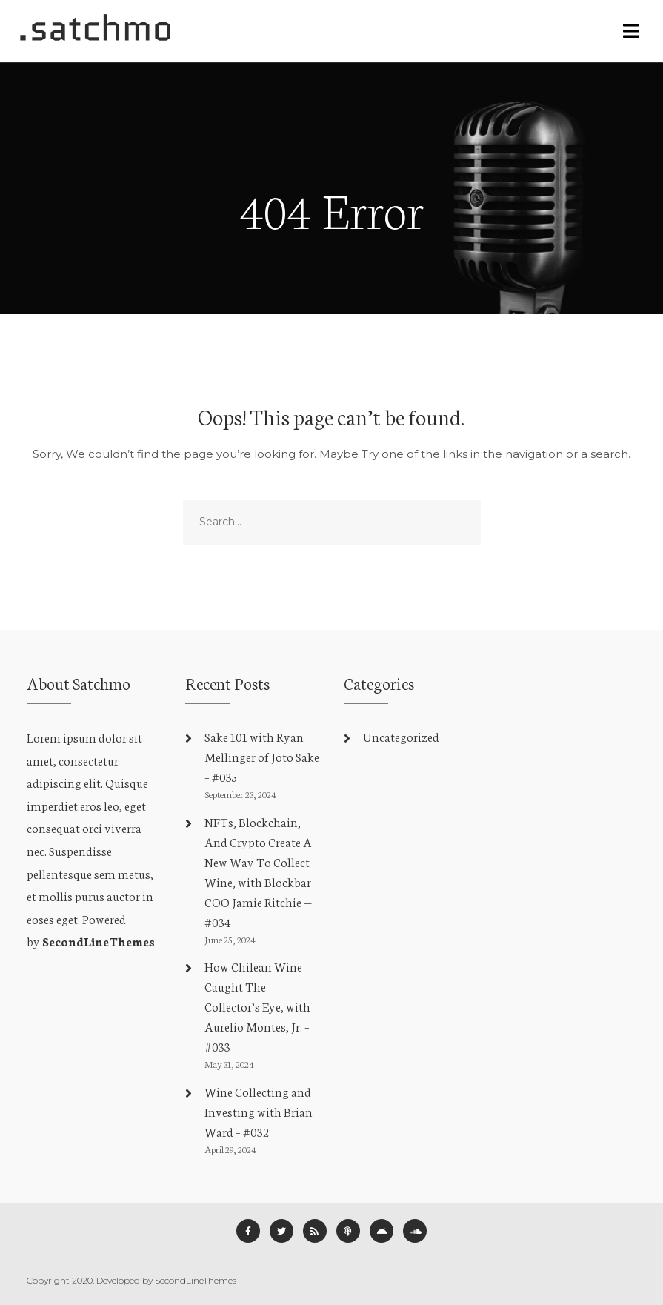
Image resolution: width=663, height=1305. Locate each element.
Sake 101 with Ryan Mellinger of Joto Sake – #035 (261, 756)
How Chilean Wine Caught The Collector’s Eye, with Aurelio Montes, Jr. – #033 (257, 1006)
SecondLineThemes (98, 940)
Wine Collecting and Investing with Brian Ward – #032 (258, 1111)
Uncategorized (401, 736)
